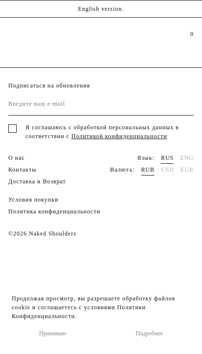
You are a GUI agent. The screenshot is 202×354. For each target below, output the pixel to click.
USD (167, 169)
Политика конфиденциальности (54, 211)
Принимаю (53, 333)
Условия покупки (33, 199)
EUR (187, 169)
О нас (16, 157)
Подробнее (149, 333)
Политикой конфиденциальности (119, 136)
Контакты (22, 169)
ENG (187, 157)
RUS (167, 157)
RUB (148, 169)
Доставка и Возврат (37, 181)
